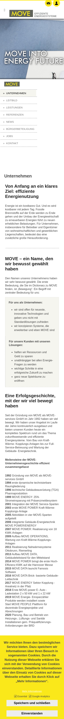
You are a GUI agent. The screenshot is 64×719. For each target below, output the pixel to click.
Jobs (9, 136)
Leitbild (11, 100)
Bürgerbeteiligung (20, 128)
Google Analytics (41, 700)
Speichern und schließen (32, 707)
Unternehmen (16, 93)
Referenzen (15, 114)
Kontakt (12, 143)
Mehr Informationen (32, 695)
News (10, 121)
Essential (22, 700)
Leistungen (14, 107)
